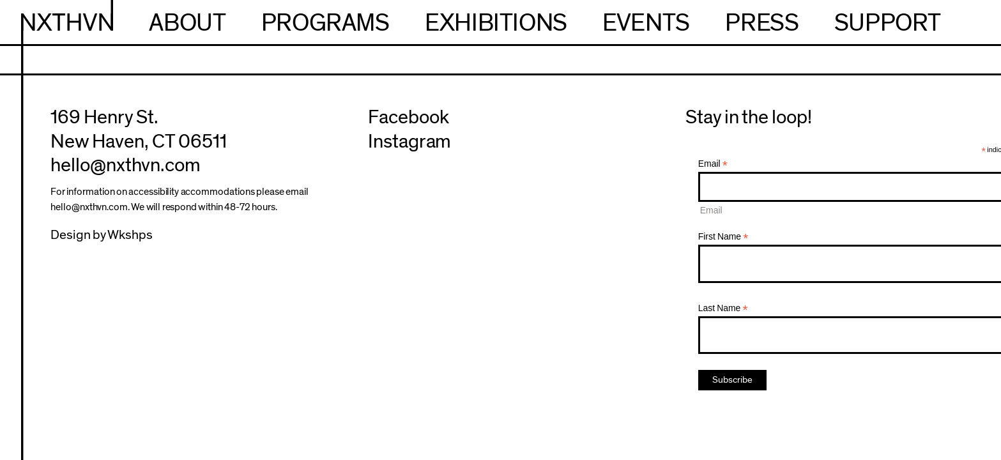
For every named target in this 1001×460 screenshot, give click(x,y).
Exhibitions (496, 23)
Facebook (408, 117)
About (187, 23)
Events (646, 23)
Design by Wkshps (101, 235)
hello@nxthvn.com (125, 165)
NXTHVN (67, 23)
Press (762, 23)
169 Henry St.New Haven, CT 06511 (138, 129)
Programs (325, 23)
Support (887, 23)
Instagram (409, 141)
